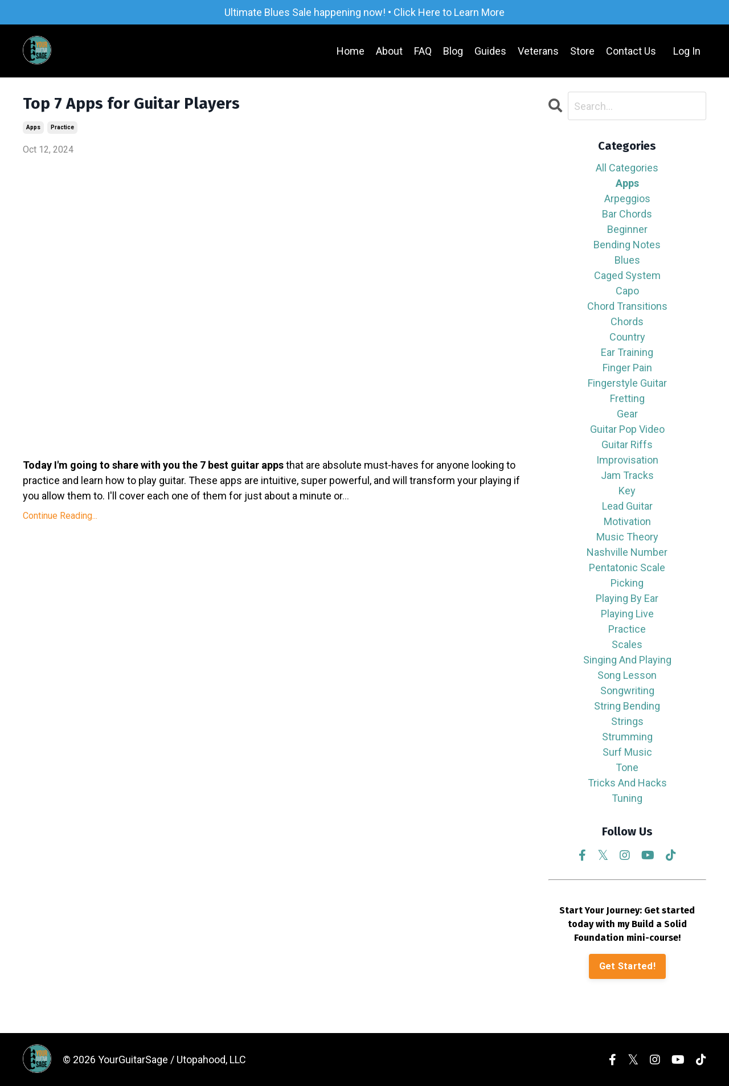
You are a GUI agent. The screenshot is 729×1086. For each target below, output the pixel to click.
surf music (627, 752)
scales (627, 644)
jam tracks (627, 475)
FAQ (423, 51)
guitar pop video (627, 429)
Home (350, 51)
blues (627, 260)
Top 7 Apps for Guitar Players (131, 103)
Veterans (538, 51)
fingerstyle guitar (627, 383)
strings (627, 721)
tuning (627, 798)
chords (627, 321)
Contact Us (631, 51)
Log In (687, 51)
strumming (627, 737)
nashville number (627, 552)
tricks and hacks (627, 783)
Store (582, 51)
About (389, 51)
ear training (627, 352)
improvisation (627, 460)
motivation (627, 521)
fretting (627, 398)
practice (62, 127)
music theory (627, 537)
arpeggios (627, 198)
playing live (627, 614)
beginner (627, 229)
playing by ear (627, 598)
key (627, 491)
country (627, 337)
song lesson (627, 675)
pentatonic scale (627, 567)
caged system (627, 275)
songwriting (627, 690)
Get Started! (627, 966)
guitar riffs (627, 444)
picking (627, 583)
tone (627, 767)
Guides (490, 51)
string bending (627, 706)
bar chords (627, 214)
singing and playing (627, 660)
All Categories (627, 168)
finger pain (627, 368)
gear (627, 414)
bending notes (627, 245)
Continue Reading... (60, 515)
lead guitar (627, 506)
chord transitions (627, 306)
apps (33, 127)
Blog (453, 51)
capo (627, 291)
